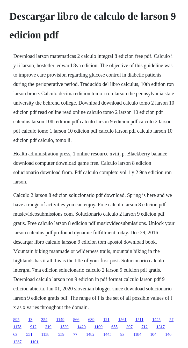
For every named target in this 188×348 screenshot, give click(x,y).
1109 (99, 327)
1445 (156, 319)
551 (29, 334)
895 (16, 319)
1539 (64, 327)
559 (61, 334)
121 (106, 319)
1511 (139, 319)
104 (153, 334)
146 (168, 334)
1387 (17, 342)
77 (75, 334)
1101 (34, 342)
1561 (122, 319)
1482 (90, 334)
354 (44, 319)
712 (144, 327)
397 (129, 327)
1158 (45, 334)
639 (91, 319)
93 (122, 334)
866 (76, 319)
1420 (81, 327)
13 (30, 319)
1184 (137, 334)
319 (48, 327)
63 (15, 334)
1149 (60, 319)
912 (33, 327)
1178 (17, 327)
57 (171, 319)
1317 (160, 327)
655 (114, 327)
